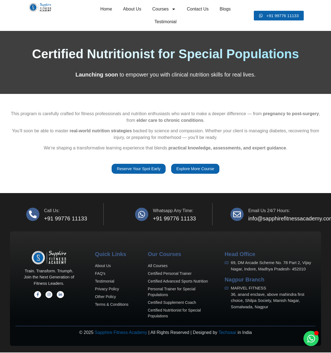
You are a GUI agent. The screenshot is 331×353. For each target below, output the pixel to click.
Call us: (52, 211)
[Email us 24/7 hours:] (237, 215)
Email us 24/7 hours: (269, 211)
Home (106, 9)
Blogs (225, 9)
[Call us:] (32, 215)
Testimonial (165, 21)
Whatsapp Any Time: (173, 211)
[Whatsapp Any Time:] (141, 215)
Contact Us (198, 9)
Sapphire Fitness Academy (121, 333)
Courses (164, 9)
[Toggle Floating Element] (311, 338)
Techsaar (227, 333)
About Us (132, 9)
